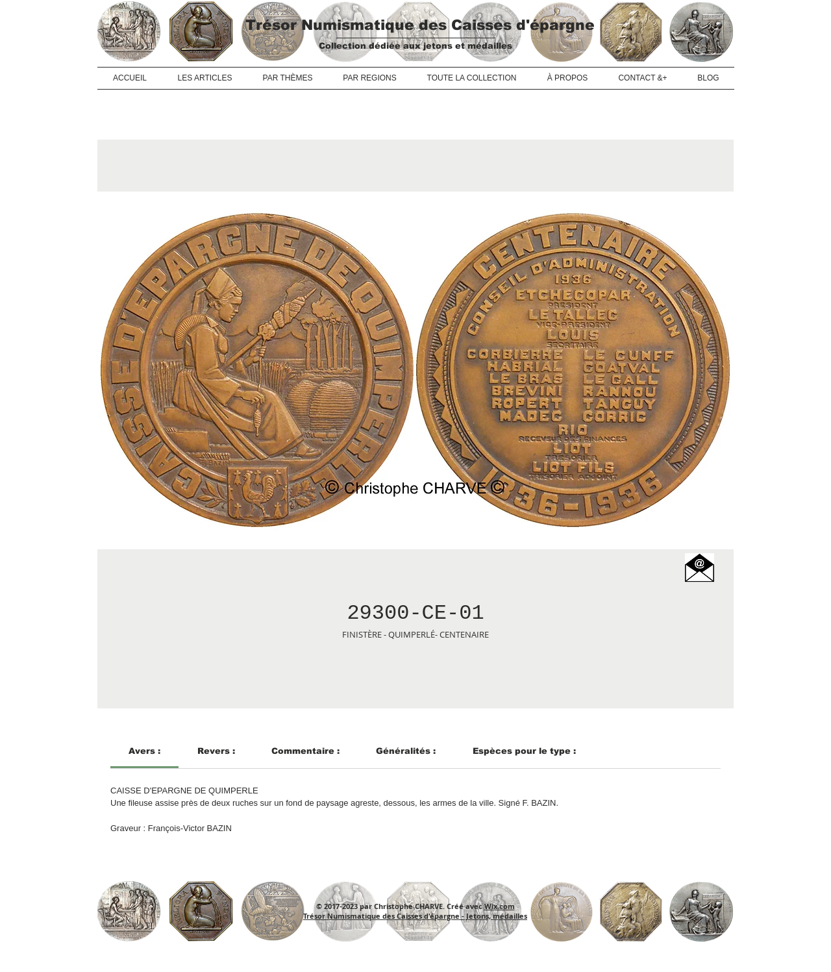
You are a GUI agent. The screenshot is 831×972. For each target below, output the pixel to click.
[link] (144, 751)
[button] (699, 567)
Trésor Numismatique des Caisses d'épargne (420, 25)
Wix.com (499, 906)
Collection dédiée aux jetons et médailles (415, 46)
